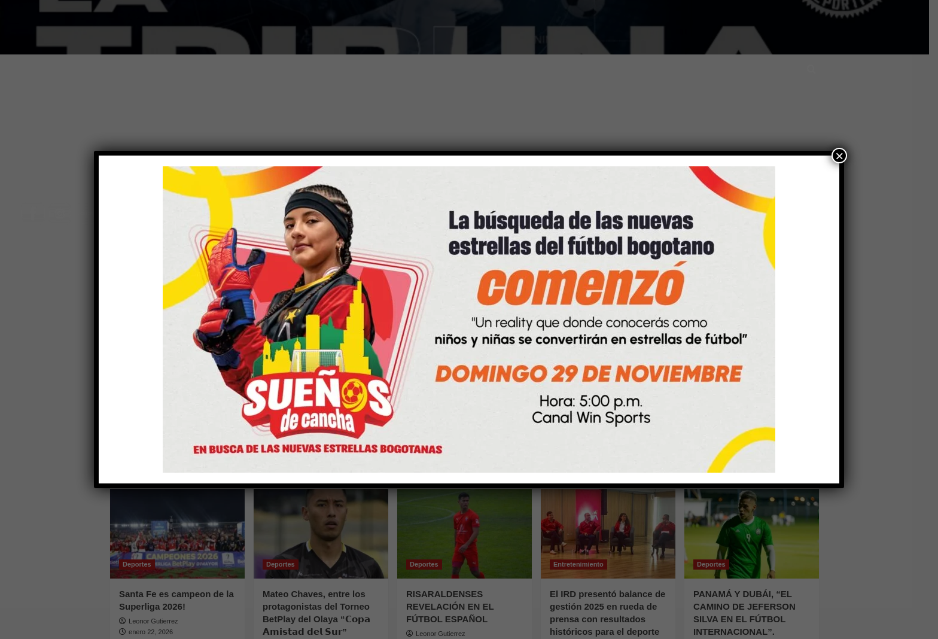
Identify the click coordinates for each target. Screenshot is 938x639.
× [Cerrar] (839, 155)
